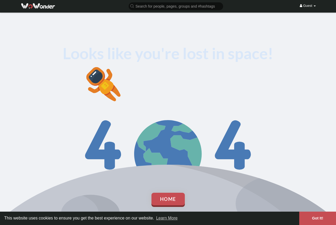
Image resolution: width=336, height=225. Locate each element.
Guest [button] (308, 6)
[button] (176, 6)
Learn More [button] (167, 218)
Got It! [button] (317, 218)
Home (168, 199)
